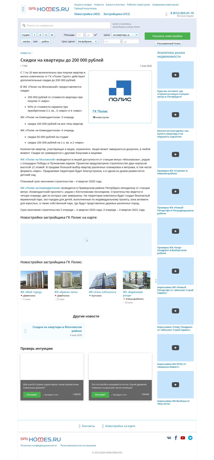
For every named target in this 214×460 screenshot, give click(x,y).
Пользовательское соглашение (78, 445)
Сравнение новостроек (165, 4)
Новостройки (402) (87, 13)
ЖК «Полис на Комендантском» (40, 187)
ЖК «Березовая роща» (136, 284)
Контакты (88, 426)
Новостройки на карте (120, 426)
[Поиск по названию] (65, 25)
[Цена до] (131, 41)
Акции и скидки (83, 4)
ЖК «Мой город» (34, 282)
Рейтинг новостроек (138, 4)
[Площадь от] (80, 34)
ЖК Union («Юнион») (102, 282)
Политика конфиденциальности (38, 445)
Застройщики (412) (116, 13)
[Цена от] (112, 41)
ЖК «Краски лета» (68, 282)
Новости (99, 4)
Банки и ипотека (115, 4)
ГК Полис (100, 111)
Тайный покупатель (85, 8)
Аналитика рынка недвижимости (171, 55)
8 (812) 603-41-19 (182, 13)
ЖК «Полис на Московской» (38, 159)
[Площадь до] (89, 34)
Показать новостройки (167, 36)
